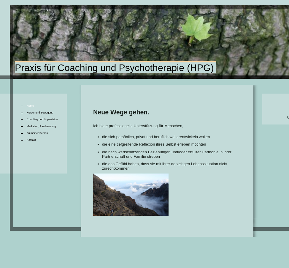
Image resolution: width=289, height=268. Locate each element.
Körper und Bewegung (40, 112)
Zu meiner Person (37, 133)
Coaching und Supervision (42, 119)
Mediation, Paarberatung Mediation (41, 127)
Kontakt (31, 139)
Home (30, 105)
